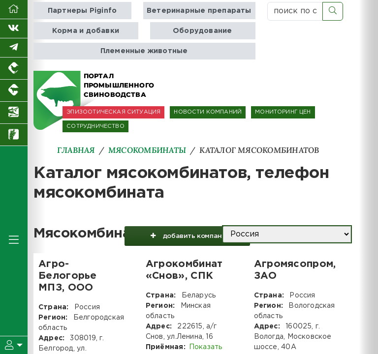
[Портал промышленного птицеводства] (14, 69)
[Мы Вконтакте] (14, 28)
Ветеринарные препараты (199, 10)
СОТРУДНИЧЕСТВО (95, 126)
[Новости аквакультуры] (14, 113)
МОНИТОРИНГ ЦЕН (283, 112)
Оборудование (202, 31)
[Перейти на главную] (14, 9)
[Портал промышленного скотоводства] (14, 91)
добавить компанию (186, 237)
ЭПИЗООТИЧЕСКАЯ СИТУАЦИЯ (113, 112)
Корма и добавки (85, 31)
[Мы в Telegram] (14, 48)
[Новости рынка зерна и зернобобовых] (14, 135)
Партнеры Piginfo (82, 10)
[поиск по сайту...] (295, 11)
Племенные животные (144, 51)
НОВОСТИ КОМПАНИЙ (208, 112)
